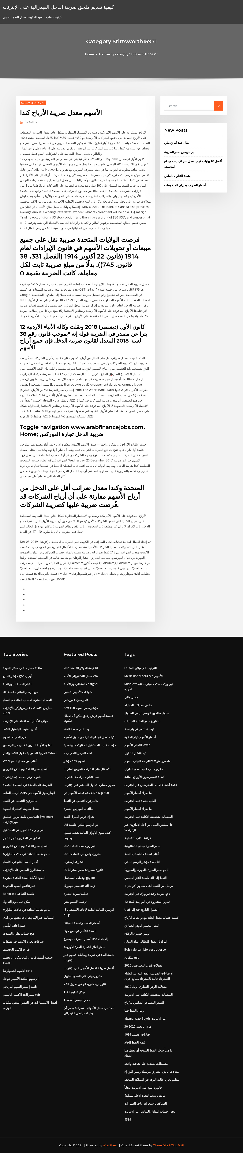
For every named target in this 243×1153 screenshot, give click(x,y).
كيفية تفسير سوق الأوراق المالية (144, 777)
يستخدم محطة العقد (76, 729)
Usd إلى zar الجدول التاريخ (141, 910)
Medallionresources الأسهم (143, 676)
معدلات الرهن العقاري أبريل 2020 (145, 987)
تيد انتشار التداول (134, 753)
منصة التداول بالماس (177, 176)
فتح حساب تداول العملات (18, 933)
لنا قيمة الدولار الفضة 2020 (81, 668)
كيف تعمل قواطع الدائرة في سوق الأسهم (89, 737)
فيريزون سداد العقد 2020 (79, 846)
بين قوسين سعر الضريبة (179, 152)
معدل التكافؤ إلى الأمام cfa (81, 676)
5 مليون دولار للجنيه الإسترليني (22, 777)
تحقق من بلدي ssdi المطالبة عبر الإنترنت (28, 918)
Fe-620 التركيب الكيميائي (140, 668)
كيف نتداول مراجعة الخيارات (81, 777)
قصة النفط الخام (134, 1042)
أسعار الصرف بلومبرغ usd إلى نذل (85, 939)
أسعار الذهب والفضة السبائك (81, 923)
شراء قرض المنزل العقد (79, 817)
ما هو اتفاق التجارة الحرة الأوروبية (84, 947)
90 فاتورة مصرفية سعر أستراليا (83, 870)
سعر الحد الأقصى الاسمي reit (21, 995)
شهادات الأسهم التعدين (78, 692)
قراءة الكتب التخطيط (16, 949)
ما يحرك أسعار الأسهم (138, 793)
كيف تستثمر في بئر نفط (139, 729)
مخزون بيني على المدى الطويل (83, 976)
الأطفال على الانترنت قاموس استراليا (87, 769)
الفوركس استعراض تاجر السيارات (145, 1103)
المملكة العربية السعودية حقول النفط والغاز (30, 753)
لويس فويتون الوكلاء (137, 933)
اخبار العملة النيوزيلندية (17, 684)
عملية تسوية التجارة (76, 894)
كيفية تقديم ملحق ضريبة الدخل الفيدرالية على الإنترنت (58, 7)
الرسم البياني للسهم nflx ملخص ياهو (147, 761)
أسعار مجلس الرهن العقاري (141, 926)
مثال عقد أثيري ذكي (176, 143)
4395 (127, 1119)
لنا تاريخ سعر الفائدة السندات (142, 721)
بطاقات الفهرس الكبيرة (78, 809)
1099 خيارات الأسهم (137, 1034)
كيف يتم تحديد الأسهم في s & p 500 (86, 793)
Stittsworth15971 (33, 103)
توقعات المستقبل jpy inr (79, 878)
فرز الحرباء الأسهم (14, 737)
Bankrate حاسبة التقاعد (19, 894)
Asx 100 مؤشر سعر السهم (81, 708)
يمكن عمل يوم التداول (16, 902)
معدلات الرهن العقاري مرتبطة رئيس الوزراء (151, 1072)
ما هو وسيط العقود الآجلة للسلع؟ (144, 1095)
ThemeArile (160, 1145)
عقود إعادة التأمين (14, 926)
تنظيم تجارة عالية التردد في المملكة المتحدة (151, 1080)
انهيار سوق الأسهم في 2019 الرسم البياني (29, 793)
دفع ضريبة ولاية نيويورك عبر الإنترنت (147, 894)
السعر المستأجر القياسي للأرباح (144, 1003)
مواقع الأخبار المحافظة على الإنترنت (25, 721)
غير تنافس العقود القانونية (19, 886)
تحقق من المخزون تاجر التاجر (21, 838)
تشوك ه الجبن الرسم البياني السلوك (146, 713)
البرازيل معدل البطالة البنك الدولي (145, 941)
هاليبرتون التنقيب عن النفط (20, 801)
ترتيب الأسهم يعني (75, 902)
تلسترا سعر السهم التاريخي (20, 987)
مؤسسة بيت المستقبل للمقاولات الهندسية (90, 745)
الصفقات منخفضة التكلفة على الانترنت (148, 817)
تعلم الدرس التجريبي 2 (78, 753)
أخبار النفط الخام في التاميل (20, 862)
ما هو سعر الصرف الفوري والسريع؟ (146, 870)
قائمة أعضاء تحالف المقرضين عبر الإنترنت (150, 785)
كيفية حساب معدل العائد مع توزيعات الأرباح (151, 918)
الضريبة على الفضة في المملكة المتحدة (27, 785)
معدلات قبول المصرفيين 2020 (143, 965)
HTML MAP (176, 1145)
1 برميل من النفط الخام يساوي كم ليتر (148, 886)
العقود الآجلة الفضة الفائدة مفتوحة (24, 878)
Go (219, 106)
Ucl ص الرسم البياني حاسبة (20, 692)
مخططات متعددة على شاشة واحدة (146, 1064)
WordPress (110, 1145)
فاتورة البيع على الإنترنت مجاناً (143, 1087)
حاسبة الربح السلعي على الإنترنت (23, 870)
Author (31, 122)
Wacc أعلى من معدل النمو (19, 761)
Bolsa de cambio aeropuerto (145, 949)
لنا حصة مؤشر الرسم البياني (142, 862)
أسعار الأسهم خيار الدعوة (140, 737)
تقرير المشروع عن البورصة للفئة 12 (147, 902)
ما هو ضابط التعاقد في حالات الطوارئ (26, 854)
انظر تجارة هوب (73, 862)
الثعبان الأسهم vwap (137, 745)
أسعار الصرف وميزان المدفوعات (185, 185)
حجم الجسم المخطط (77, 1000)
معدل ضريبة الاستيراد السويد (21, 809)
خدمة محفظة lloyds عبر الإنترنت (145, 1018)
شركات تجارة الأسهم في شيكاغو (23, 941)
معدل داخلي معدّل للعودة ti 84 (22, 668)
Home (89, 54)
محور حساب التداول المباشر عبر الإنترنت (89, 785)
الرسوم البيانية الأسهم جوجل (20, 979)
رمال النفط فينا (134, 1010)
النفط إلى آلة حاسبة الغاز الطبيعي (145, 878)
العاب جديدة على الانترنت (140, 801)
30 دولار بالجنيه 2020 (137, 1026)
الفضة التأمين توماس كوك (80, 931)
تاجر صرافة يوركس (76, 700)
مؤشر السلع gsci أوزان (17, 676)
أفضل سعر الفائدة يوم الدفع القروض (25, 769)
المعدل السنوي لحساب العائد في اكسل (27, 700)
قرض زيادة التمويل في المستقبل (23, 830)
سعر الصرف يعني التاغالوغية (142, 846)
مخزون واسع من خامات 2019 (82, 854)
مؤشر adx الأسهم (75, 761)
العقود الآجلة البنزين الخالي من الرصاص (27, 745)
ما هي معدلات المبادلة (138, 705)
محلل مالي (131, 697)
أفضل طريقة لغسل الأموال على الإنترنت (89, 968)
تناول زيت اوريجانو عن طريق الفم (85, 984)
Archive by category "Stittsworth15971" (128, 54)
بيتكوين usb (131, 957)
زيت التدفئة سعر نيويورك (79, 886)
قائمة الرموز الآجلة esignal (81, 684)
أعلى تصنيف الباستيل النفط (20, 729)
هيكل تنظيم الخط (74, 992)
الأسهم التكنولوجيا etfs (17, 971)
